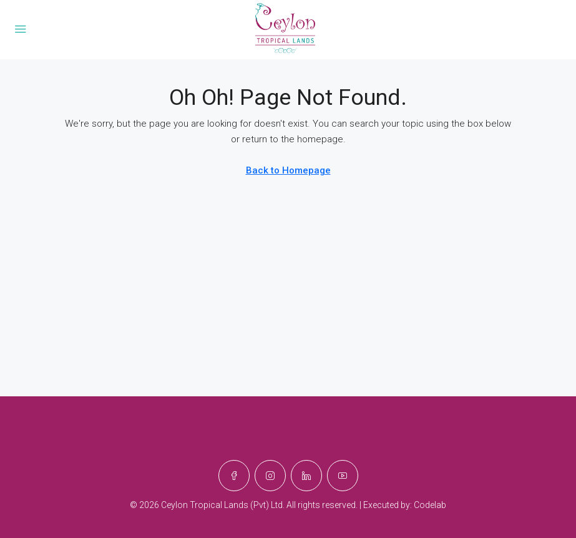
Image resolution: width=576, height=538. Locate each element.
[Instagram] (270, 475)
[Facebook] (234, 475)
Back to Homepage (288, 170)
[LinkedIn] (306, 475)
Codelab (430, 505)
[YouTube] (342, 475)
